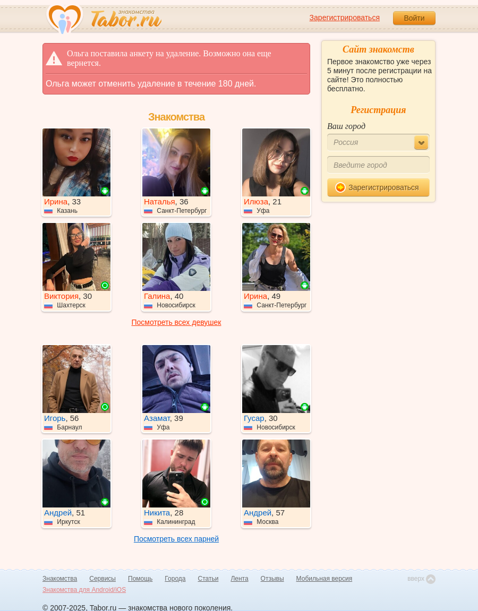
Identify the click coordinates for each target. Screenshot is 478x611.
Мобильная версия (324, 578)
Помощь (140, 578)
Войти (414, 18)
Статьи (208, 578)
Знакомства (59, 578)
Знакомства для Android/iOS (84, 589)
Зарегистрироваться (345, 17)
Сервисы (102, 578)
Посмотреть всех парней (176, 539)
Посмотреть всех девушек (176, 322)
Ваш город (346, 126)
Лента (239, 578)
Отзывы (272, 578)
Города (175, 578)
